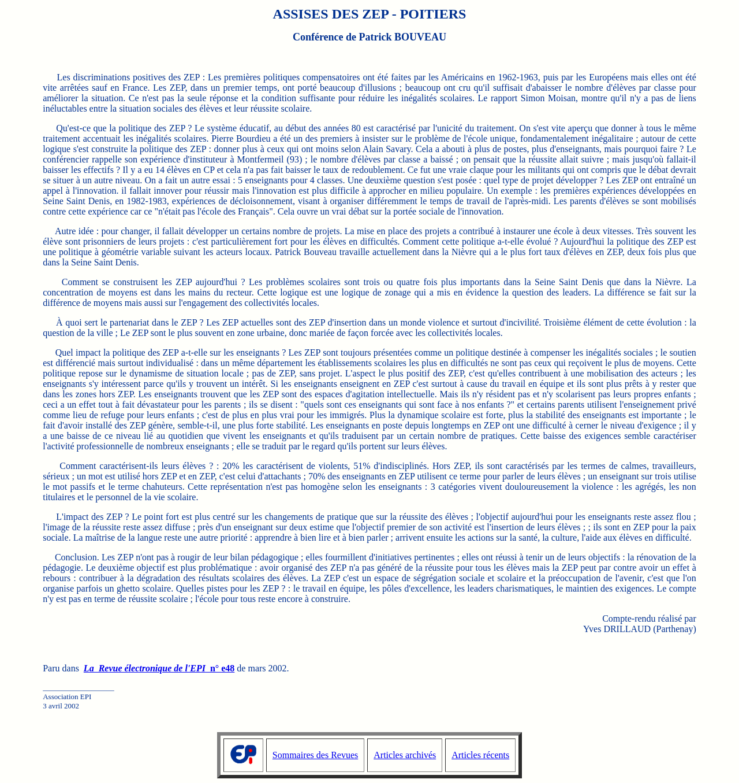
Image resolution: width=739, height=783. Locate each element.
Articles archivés (405, 755)
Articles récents (480, 755)
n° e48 (159, 668)
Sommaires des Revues (315, 755)
